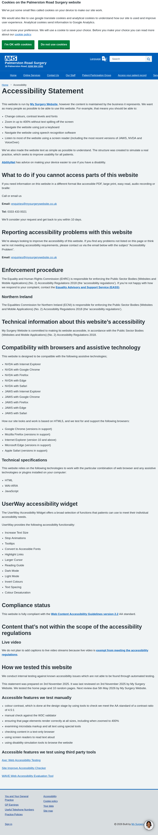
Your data (48, 806)
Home (13, 75)
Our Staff (70, 75)
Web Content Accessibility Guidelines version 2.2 (84, 614)
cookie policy (23, 34)
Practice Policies (14, 814)
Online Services (31, 75)
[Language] (98, 59)
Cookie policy (50, 801)
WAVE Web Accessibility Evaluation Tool (27, 775)
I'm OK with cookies (18, 44)
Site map (48, 811)
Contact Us (53, 75)
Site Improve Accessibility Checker (24, 768)
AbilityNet (8, 162)
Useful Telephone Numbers (19, 809)
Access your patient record (132, 75)
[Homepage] (47, 60)
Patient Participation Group (96, 75)
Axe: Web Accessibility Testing (21, 760)
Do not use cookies (54, 44)
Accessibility (50, 796)
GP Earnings (12, 805)
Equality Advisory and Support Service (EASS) (87, 287)
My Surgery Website (44, 104)
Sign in (8, 824)
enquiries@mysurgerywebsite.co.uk (34, 203)
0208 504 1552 (35, 66)
